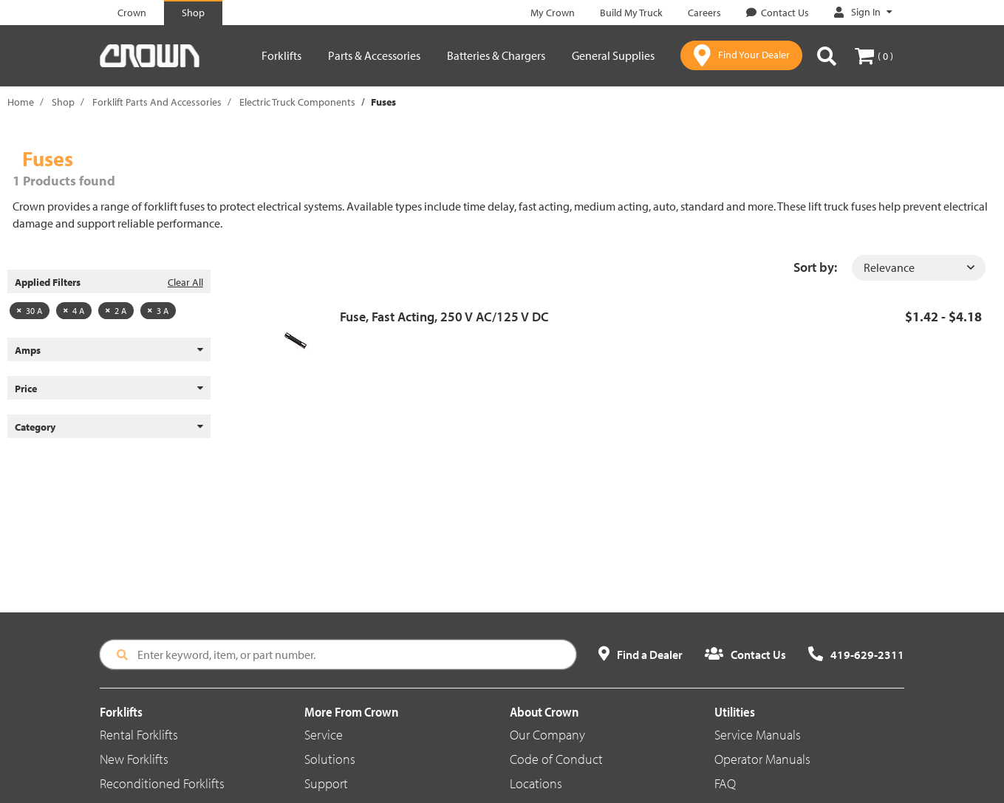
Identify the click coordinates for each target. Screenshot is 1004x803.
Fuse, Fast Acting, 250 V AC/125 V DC (444, 316)
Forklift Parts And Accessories (157, 102)
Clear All (185, 282)
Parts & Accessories (374, 55)
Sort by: (815, 267)
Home (20, 102)
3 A (158, 310)
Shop (63, 102)
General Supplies (613, 55)
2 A (116, 310)
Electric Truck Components (297, 102)
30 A (29, 310)
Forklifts (281, 55)
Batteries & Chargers (496, 55)
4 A (74, 310)
